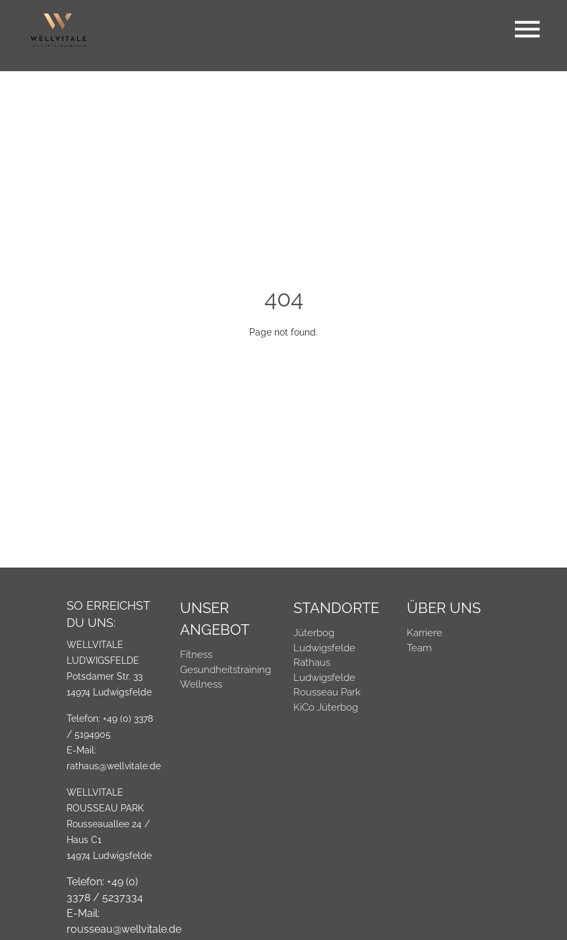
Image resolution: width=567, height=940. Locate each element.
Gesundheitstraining (225, 670)
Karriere (424, 633)
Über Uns (444, 607)
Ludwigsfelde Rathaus (324, 655)
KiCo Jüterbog (325, 707)
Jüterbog (313, 633)
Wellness (201, 684)
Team (419, 648)
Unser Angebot (214, 618)
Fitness (196, 655)
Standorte (336, 607)
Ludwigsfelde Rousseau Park (327, 685)
